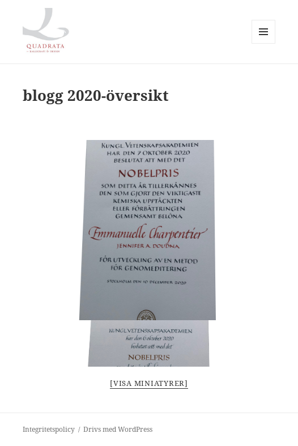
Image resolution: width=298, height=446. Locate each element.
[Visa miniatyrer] (149, 383)
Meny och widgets (263, 43)
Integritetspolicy (49, 429)
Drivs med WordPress (117, 429)
